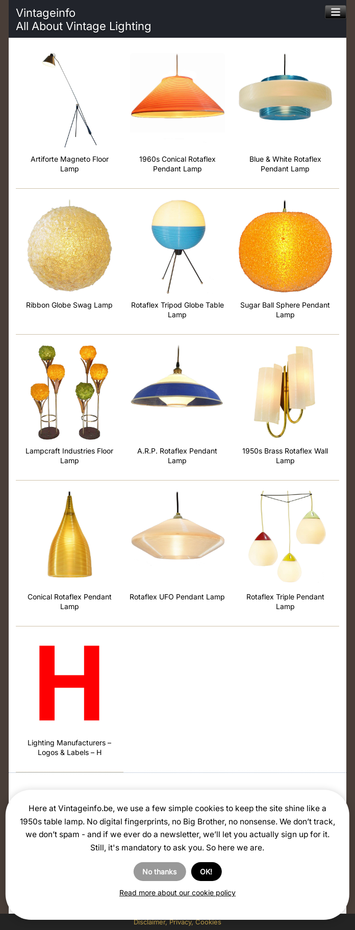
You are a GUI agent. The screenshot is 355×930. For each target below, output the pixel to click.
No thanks (159, 871)
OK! (206, 871)
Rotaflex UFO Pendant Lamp (177, 596)
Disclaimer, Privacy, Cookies (177, 922)
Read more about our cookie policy (177, 892)
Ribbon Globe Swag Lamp (69, 304)
